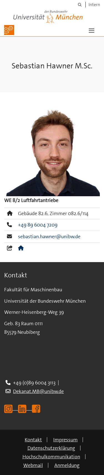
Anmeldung (67, 465)
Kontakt (33, 439)
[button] (91, 30)
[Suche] (79, 5)
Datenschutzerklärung (51, 448)
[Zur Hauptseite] (9, 30)
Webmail (33, 465)
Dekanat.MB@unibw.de (38, 391)
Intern (94, 5)
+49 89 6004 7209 (37, 225)
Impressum (65, 439)
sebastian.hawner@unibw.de (49, 236)
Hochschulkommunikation (51, 456)
